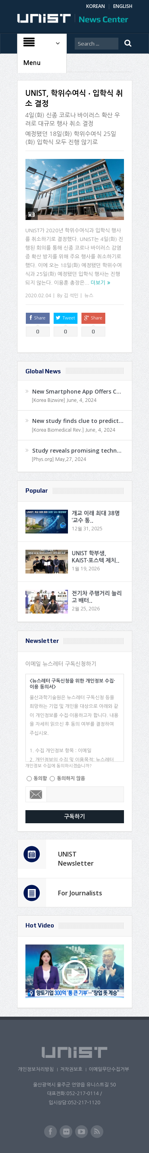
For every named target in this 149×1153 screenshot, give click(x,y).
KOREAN (95, 6)
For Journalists (80, 893)
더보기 (98, 282)
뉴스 (88, 295)
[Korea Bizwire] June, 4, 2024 (64, 400)
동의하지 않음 (71, 778)
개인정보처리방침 (36, 1069)
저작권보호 (71, 1069)
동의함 (40, 778)
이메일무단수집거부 (109, 1069)
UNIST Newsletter (76, 858)
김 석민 (71, 295)
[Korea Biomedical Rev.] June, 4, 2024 (74, 430)
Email (36, 794)
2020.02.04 (38, 295)
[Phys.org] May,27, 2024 (59, 459)
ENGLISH (122, 6)
